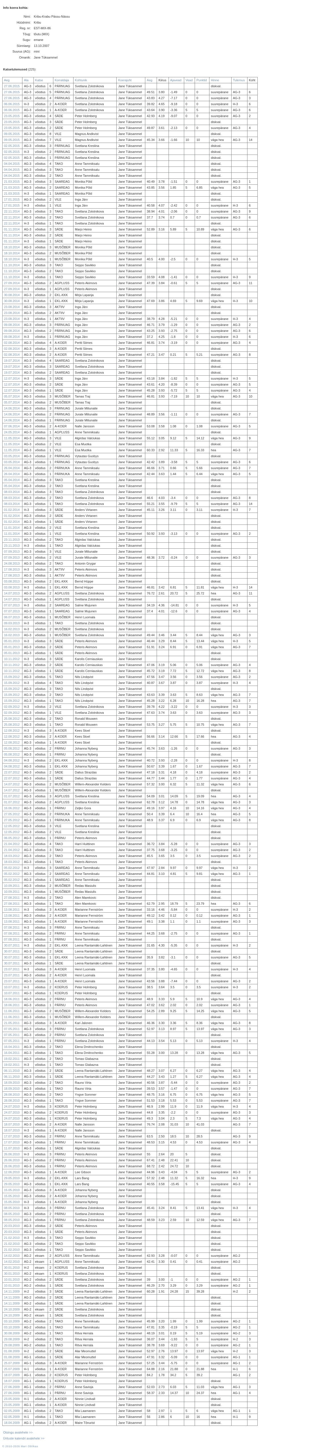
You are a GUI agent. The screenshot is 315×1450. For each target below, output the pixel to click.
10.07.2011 (12, 987)
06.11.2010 (12, 1070)
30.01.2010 (12, 1267)
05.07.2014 (12, 396)
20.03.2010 (12, 1226)
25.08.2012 (12, 718)
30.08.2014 (12, 295)
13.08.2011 (12, 909)
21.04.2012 (12, 844)
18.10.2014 (12, 247)
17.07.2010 (12, 1136)
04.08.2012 (12, 760)
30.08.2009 (12, 1333)
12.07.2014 (12, 378)
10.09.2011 (12, 885)
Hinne (215, 80)
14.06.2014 (12, 408)
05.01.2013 (12, 641)
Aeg (7, 80)
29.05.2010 (12, 1178)
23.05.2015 (12, 116)
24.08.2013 (12, 563)
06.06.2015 (12, 104)
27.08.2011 (12, 897)
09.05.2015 (12, 134)
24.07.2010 (12, 1106)
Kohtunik (81, 80)
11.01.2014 (12, 527)
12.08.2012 (12, 730)
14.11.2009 (12, 1291)
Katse (39, 80)
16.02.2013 (12, 629)
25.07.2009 (12, 1363)
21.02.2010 (12, 1237)
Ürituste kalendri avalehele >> (24, 1438)
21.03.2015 (12, 181)
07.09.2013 (12, 551)
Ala (26, 80)
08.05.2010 (12, 1208)
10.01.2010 (12, 1279)
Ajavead (176, 80)
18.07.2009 (12, 1375)
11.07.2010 (12, 1148)
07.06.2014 (12, 426)
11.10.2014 (12, 265)
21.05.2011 (12, 1023)
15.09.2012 (12, 677)
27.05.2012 (12, 814)
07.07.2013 (12, 605)
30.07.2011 (12, 945)
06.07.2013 (12, 617)
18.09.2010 (12, 1082)
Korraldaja (62, 80)
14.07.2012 (12, 784)
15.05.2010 (12, 1190)
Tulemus (239, 80)
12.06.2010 (12, 1172)
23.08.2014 (12, 307)
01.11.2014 (12, 229)
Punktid (201, 80)
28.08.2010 (12, 1094)
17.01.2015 (12, 199)
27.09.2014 (12, 283)
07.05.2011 (12, 1029)
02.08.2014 (12, 342)
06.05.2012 (12, 838)
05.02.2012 (12, 867)
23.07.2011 (12, 969)
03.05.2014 (12, 456)
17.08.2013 (12, 569)
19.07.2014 (12, 360)
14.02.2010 (12, 1255)
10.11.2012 (12, 659)
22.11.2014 (12, 211)
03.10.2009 (12, 1321)
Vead (189, 80)
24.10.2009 (12, 1309)
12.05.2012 (12, 826)
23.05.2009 (12, 1399)
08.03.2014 (12, 492)
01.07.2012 (12, 796)
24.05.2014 (12, 432)
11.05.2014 (12, 438)
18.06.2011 (12, 999)
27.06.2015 (12, 86)
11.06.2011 (12, 1011)
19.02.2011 (12, 1058)
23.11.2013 (12, 539)
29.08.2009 (12, 1339)
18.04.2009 (12, 1422)
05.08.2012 (12, 748)
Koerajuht (124, 80)
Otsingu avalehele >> (18, 1432)
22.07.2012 (12, 772)
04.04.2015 (12, 163)
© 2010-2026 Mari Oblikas (20, 1446)
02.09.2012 (12, 706)
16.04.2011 (12, 1047)
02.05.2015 (12, 145)
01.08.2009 (12, 1351)
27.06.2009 (12, 1387)
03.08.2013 (12, 581)
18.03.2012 (12, 856)
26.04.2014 (12, 468)
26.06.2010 (12, 1154)
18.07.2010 (12, 1124)
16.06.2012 (12, 808)
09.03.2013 (12, 623)
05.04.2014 (12, 480)
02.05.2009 (12, 1410)
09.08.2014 (12, 324)
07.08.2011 (12, 927)
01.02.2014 (12, 509)
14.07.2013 (12, 593)
